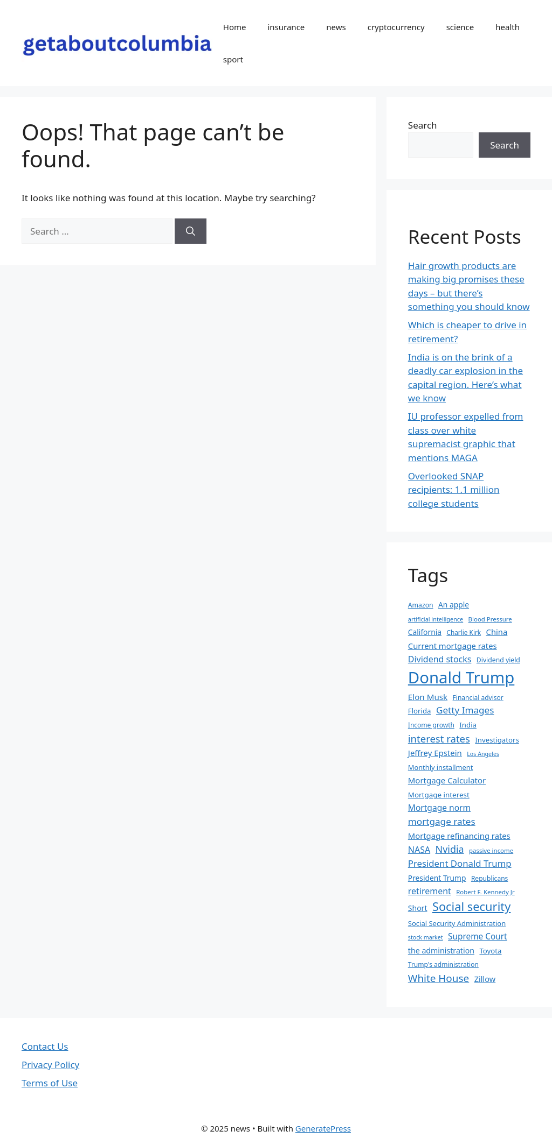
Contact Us (45, 1046)
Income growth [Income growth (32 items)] (431, 725)
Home (234, 27)
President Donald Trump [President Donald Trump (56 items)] (460, 863)
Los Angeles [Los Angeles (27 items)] (483, 754)
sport (233, 59)
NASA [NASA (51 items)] (419, 850)
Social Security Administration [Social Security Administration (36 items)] (457, 923)
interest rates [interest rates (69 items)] (439, 738)
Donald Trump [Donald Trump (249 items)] (461, 677)
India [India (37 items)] (468, 725)
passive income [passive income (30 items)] (491, 850)
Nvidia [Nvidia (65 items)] (450, 849)
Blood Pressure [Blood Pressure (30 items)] (490, 619)
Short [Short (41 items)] (417, 908)
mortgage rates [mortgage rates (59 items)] (441, 821)
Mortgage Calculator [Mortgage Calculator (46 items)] (447, 780)
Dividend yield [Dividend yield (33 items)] (498, 660)
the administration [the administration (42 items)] (441, 950)
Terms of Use (50, 1083)
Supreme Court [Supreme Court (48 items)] (477, 936)
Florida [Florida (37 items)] (419, 711)
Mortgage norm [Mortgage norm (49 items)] (439, 808)
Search (422, 125)
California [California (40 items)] (424, 632)
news (336, 27)
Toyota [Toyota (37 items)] (490, 951)
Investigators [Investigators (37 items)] (497, 740)
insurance (286, 27)
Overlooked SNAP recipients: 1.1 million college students (454, 490)
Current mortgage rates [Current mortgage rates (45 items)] (452, 645)
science (460, 27)
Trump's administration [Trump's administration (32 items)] (443, 964)
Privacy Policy (50, 1064)
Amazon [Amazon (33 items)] (420, 605)
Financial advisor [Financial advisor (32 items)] (478, 697)
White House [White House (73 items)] (438, 978)
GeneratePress (323, 1128)
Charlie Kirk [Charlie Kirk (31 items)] (463, 632)
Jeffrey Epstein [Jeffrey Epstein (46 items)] (435, 752)
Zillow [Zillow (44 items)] (485, 978)
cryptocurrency (396, 27)
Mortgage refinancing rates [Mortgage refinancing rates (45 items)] (459, 835)
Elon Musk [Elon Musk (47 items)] (427, 696)
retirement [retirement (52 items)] (429, 891)
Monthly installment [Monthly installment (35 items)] (440, 767)
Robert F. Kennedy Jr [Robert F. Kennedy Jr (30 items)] (485, 892)
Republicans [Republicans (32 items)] (489, 878)
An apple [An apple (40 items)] (453, 604)
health (507, 27)
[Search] (190, 231)
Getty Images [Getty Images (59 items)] (465, 710)
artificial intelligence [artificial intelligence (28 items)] (435, 619)
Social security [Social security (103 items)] (471, 906)
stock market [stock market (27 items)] (425, 937)
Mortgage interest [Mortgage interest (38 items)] (439, 795)
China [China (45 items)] (497, 631)
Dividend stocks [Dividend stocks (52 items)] (440, 659)
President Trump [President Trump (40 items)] (437, 878)
